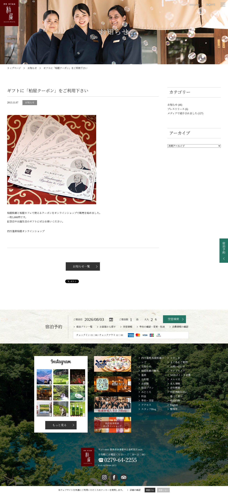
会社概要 (175, 388)
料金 (143, 396)
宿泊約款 (175, 400)
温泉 (143, 375)
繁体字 (174, 409)
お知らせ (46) (174, 105)
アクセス (146, 405)
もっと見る (59, 425)
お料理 (145, 379)
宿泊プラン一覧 (84, 326)
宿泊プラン (147, 388)
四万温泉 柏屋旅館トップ (152, 360)
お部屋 (145, 383)
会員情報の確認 (180, 326)
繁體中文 (210, 4)
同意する (150, 490)
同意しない (163, 490)
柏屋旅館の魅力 (150, 371)
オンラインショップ (65, 213)
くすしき (175, 358)
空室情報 (127, 326)
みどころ (146, 392)
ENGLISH (195, 4)
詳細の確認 (135, 490)
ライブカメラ (177, 371)
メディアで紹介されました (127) (185, 113)
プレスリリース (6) (177, 109)
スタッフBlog (148, 409)
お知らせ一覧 (81, 266)
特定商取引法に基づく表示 (179, 394)
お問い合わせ (177, 366)
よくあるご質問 (179, 362)
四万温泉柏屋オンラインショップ (26, 231)
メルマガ (175, 379)
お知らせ (146, 366)
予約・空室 (147, 400)
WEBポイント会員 (180, 375)
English (174, 405)
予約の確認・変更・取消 (152, 326)
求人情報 (175, 383)
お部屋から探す (108, 326)
